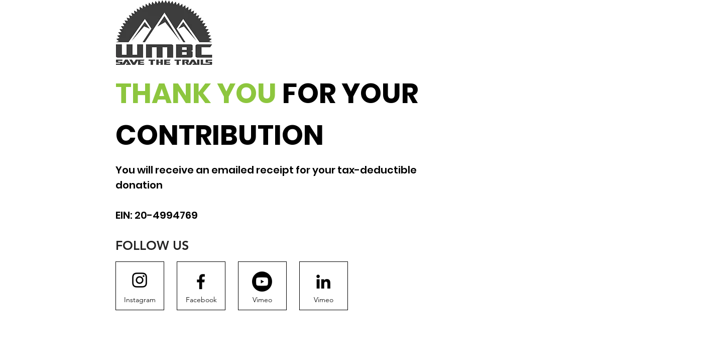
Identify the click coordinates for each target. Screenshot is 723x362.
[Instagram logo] (140, 280)
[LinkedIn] (323, 282)
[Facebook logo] (201, 282)
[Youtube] (262, 282)
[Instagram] (139, 300)
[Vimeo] (262, 300)
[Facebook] (201, 300)
